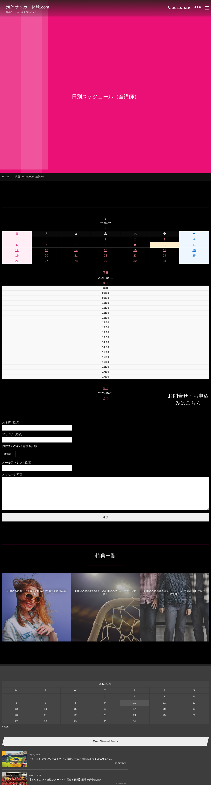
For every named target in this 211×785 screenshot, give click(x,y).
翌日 (105, 283)
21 (76, 255)
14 (76, 250)
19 (17, 255)
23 (135, 255)
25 (194, 255)
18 (194, 250)
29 (105, 260)
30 (135, 260)
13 (46, 250)
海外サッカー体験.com (27, 7)
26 (17, 260)
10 (164, 244)
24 (164, 255)
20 (46, 255)
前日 (105, 272)
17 (164, 250)
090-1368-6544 (181, 6)
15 (105, 250)
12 (17, 250)
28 (76, 260)
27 (46, 260)
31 (164, 260)
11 (194, 244)
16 (135, 250)
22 (105, 255)
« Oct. (5, 732)
